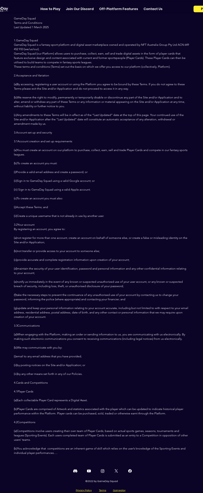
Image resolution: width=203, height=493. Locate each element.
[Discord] (75, 471)
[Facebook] (130, 471)
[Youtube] (89, 471)
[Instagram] (102, 471)
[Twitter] (116, 471)
